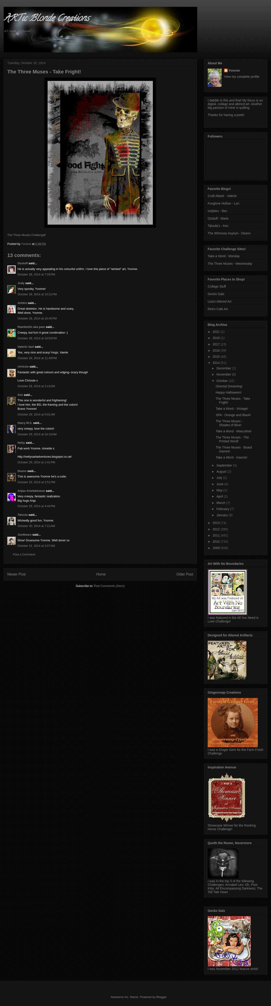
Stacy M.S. (25, 423)
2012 (217, 529)
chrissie (23, 366)
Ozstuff (23, 263)
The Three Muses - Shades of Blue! (229, 423)
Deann (22, 471)
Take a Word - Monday (224, 256)
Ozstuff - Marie (218, 218)
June (220, 484)
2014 (217, 363)
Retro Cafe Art (218, 309)
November (224, 374)
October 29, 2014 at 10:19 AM (37, 434)
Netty (21, 442)
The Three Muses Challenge (26, 235)
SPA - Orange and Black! (233, 415)
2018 (217, 338)
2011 (217, 535)
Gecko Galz (216, 294)
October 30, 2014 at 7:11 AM (36, 526)
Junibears (24, 534)
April (220, 496)
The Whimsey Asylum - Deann (229, 233)
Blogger (161, 997)
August (221, 471)
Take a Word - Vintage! (232, 408)
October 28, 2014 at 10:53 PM (37, 338)
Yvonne (234, 70)
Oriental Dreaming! (229, 386)
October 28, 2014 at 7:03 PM (36, 274)
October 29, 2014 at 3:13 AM (36, 386)
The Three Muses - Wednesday (230, 263)
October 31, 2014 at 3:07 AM (36, 545)
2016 (217, 350)
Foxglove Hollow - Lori (223, 203)
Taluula (23, 514)
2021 (217, 332)
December (224, 368)
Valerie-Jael (26, 346)
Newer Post (16, 574)
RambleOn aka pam (31, 327)
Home (101, 574)
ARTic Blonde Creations (46, 19)
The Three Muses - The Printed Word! (232, 439)
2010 (217, 541)
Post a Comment (24, 554)
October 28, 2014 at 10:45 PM (37, 318)
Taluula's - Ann (218, 226)
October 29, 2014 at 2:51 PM (36, 482)
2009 (217, 548)
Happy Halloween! (229, 392)
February (223, 509)
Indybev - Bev (217, 211)
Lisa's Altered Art (219, 301)
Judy (21, 283)
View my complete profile (241, 76)
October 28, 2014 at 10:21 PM (37, 294)
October (222, 381)
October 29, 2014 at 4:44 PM (36, 506)
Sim (20, 395)
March (221, 503)
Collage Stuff (217, 286)
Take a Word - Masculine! (234, 431)
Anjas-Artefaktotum (31, 491)
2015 (217, 356)
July (219, 478)
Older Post (184, 574)
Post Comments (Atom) (109, 586)
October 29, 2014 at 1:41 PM (36, 462)
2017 (217, 344)
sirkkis (22, 303)
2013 (217, 523)
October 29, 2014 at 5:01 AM (36, 414)
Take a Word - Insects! (231, 457)
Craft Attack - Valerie (222, 196)
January (222, 515)
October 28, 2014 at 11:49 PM (37, 358)
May (219, 490)
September (224, 465)
